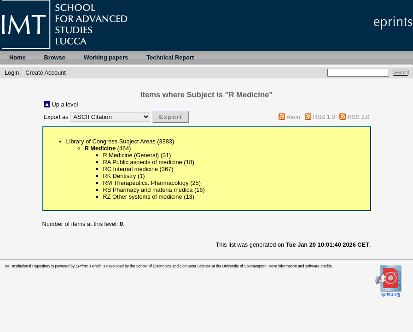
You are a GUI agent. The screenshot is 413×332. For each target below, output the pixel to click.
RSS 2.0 (359, 116)
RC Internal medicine (130, 169)
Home (17, 57)
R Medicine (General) (131, 155)
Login (12, 72)
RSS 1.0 (324, 116)
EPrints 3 (83, 266)
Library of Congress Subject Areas (111, 141)
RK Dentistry (119, 175)
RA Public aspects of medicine (142, 162)
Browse (54, 57)
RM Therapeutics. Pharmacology (146, 182)
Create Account (45, 72)
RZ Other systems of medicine (142, 196)
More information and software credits (300, 266)
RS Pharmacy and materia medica (148, 189)
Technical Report (170, 57)
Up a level (65, 104)
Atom (293, 116)
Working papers (106, 57)
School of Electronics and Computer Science (173, 266)
